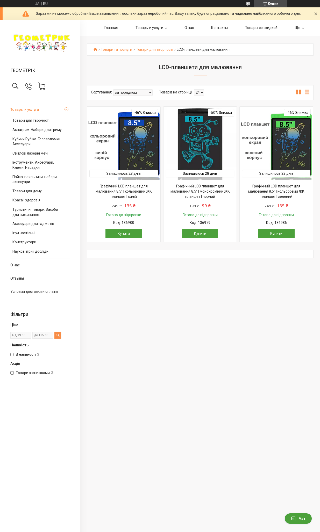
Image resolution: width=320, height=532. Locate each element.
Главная (111, 28)
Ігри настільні (23, 233)
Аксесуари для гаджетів (33, 224)
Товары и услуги (24, 109)
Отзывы (17, 278)
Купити (124, 233)
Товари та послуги (116, 50)
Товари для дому (27, 191)
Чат (298, 518)
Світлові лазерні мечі (30, 153)
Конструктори (24, 242)
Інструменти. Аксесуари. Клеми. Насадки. (33, 165)
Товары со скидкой (261, 28)
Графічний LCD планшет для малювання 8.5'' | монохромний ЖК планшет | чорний (200, 191)
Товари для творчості (30, 120)
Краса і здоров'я (26, 200)
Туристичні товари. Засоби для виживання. (35, 212)
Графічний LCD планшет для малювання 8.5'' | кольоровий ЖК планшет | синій (124, 191)
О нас (15, 265)
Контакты (219, 28)
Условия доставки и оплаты (34, 291)
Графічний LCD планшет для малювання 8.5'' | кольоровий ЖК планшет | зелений (276, 191)
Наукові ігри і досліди (30, 251)
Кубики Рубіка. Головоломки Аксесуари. (36, 141)
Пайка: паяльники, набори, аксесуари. (35, 179)
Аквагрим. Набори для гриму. (37, 130)
